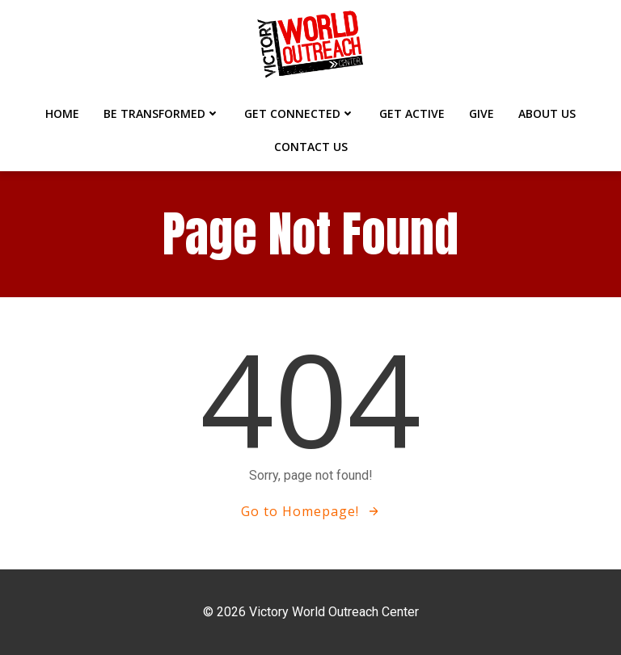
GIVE (481, 113)
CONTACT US (311, 146)
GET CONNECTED (299, 113)
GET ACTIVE (412, 113)
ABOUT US (547, 113)
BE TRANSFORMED (162, 113)
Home (62, 113)
